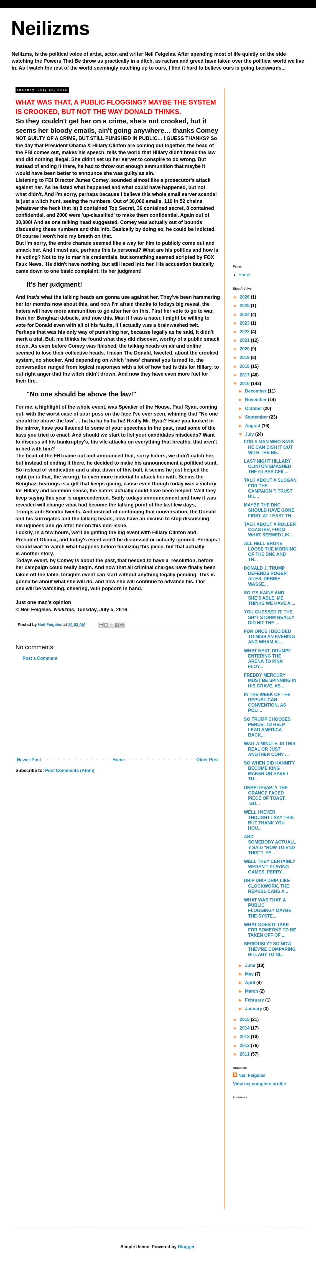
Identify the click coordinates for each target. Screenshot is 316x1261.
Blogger (186, 1246)
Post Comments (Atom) (70, 770)
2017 (245, 375)
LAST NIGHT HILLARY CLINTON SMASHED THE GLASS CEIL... (267, 466)
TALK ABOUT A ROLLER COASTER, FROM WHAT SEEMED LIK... (270, 529)
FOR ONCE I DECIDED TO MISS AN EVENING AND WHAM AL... (269, 636)
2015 (245, 1019)
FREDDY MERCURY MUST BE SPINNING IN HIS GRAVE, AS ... (270, 680)
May (250, 974)
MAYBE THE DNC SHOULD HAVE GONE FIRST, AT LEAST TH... (269, 510)
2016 (245, 383)
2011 (245, 1054)
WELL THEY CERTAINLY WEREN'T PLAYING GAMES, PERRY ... (269, 866)
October (254, 408)
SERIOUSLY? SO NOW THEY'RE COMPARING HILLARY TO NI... (270, 949)
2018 (245, 366)
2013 (245, 1036)
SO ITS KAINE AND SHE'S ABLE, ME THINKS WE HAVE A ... (269, 598)
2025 (245, 305)
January (254, 1008)
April (250, 982)
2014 (245, 1028)
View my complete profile (259, 1083)
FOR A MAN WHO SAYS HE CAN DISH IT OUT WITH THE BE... (269, 447)
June (251, 965)
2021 (245, 340)
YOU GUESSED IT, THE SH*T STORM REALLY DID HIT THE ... (269, 617)
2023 (245, 323)
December (256, 391)
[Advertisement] (118, 709)
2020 (245, 349)
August (253, 425)
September (257, 417)
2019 (245, 357)
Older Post (207, 759)
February (255, 1000)
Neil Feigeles (252, 1075)
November (256, 399)
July (250, 434)
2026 (245, 297)
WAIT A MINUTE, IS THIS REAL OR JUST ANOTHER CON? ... (269, 748)
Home (119, 759)
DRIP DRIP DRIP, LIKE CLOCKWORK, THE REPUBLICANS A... (267, 885)
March (252, 991)
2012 (245, 1045)
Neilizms (50, 28)
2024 (245, 314)
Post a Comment (39, 658)
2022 (245, 331)
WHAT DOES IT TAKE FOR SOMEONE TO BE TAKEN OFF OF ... (270, 930)
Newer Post (29, 759)
